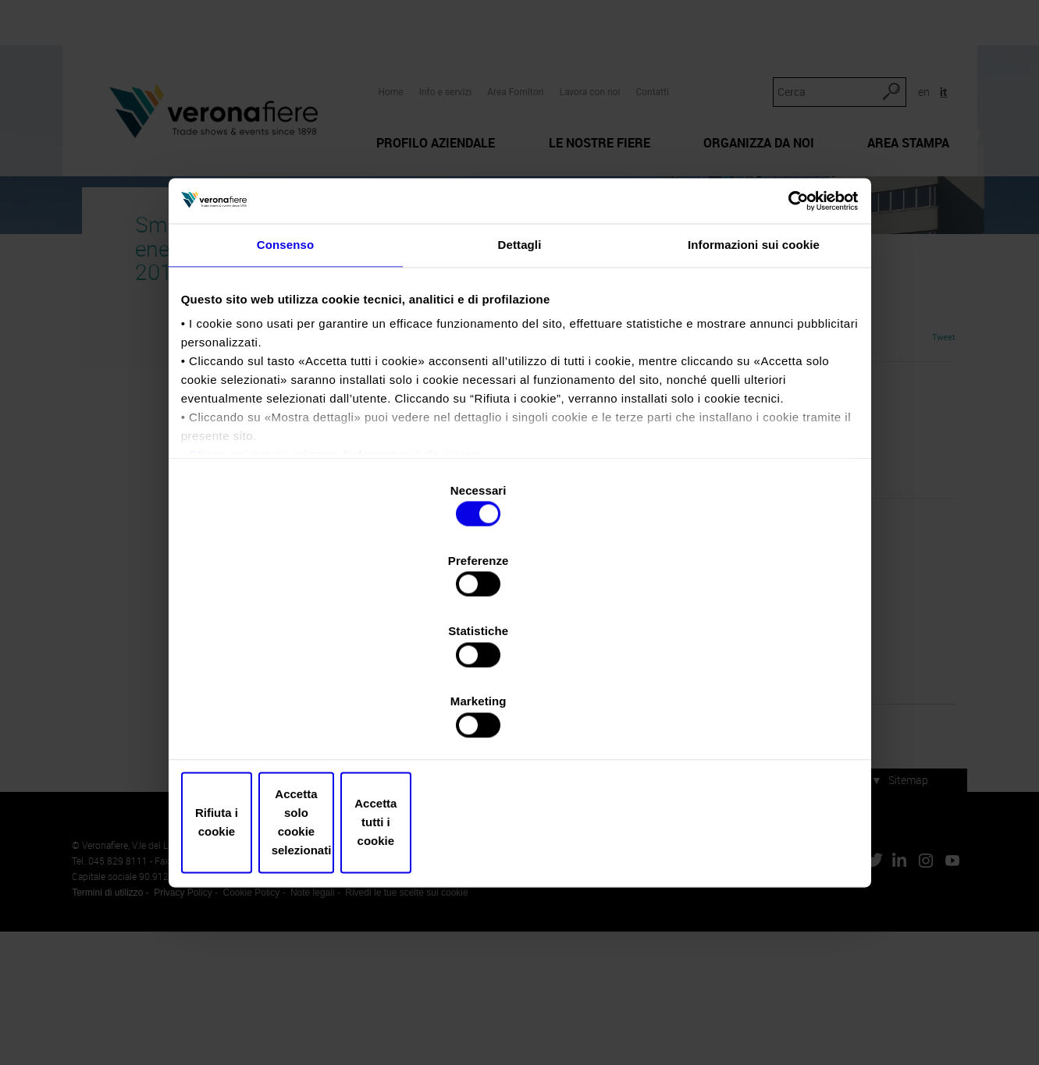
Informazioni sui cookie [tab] (754, 388)
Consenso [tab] (285, 388)
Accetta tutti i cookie (744, 716)
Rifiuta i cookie (295, 716)
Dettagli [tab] (520, 388)
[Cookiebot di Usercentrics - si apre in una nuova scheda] (785, 337)
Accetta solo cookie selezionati (520, 716)
